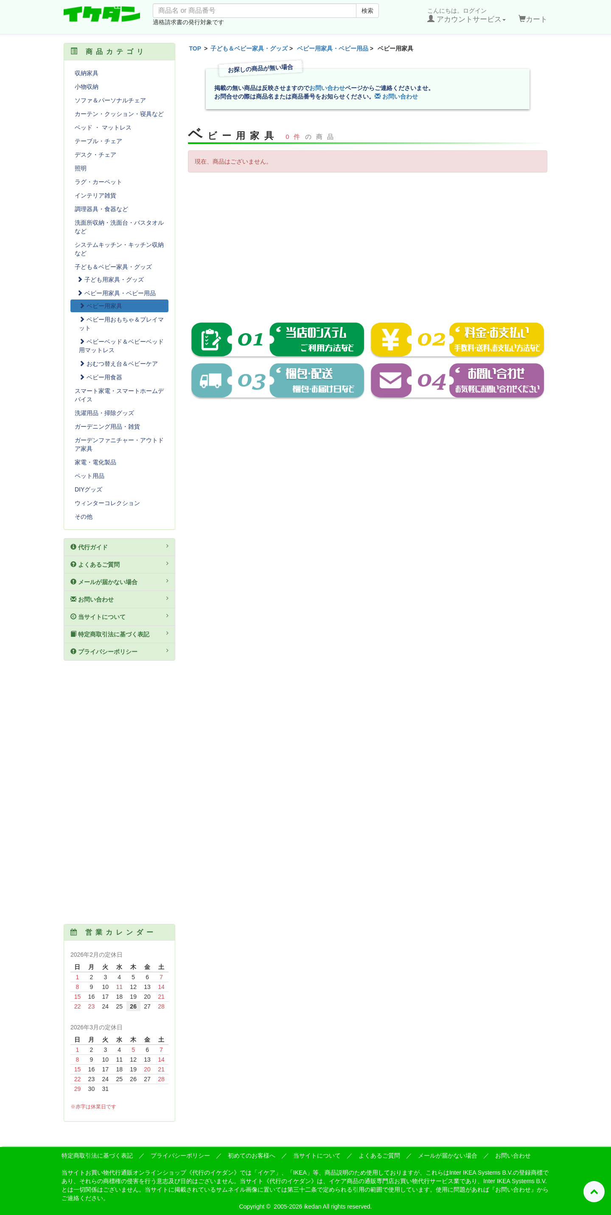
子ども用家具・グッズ (110, 279)
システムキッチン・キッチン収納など (119, 249)
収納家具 (86, 73)
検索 (367, 10)
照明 (81, 168)
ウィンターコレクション (107, 503)
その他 (83, 516)
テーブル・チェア (98, 141)
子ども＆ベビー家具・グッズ (249, 48)
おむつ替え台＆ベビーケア (118, 363)
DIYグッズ (88, 489)
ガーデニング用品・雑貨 (107, 426)
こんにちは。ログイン (466, 15)
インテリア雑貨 (95, 195)
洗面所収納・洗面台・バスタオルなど (119, 227)
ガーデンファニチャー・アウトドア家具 (119, 444)
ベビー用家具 (100, 305)
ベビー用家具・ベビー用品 (332, 48)
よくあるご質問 (119, 564)
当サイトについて (119, 616)
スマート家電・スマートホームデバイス (119, 395)
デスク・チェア (95, 154)
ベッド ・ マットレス (103, 127)
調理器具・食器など (101, 209)
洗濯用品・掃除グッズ (104, 413)
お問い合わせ (327, 88)
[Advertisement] (368, 240)
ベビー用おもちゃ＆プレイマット (121, 323)
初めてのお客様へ (251, 1155)
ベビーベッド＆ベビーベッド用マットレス (121, 345)
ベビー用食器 (100, 377)
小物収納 (86, 86)
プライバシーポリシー (119, 651)
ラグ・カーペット (98, 181)
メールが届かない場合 (119, 581)
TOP (195, 48)
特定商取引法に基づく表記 (119, 634)
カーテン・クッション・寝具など (119, 113)
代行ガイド (119, 547)
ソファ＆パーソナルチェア (110, 100)
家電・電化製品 (95, 462)
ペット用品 (89, 475)
